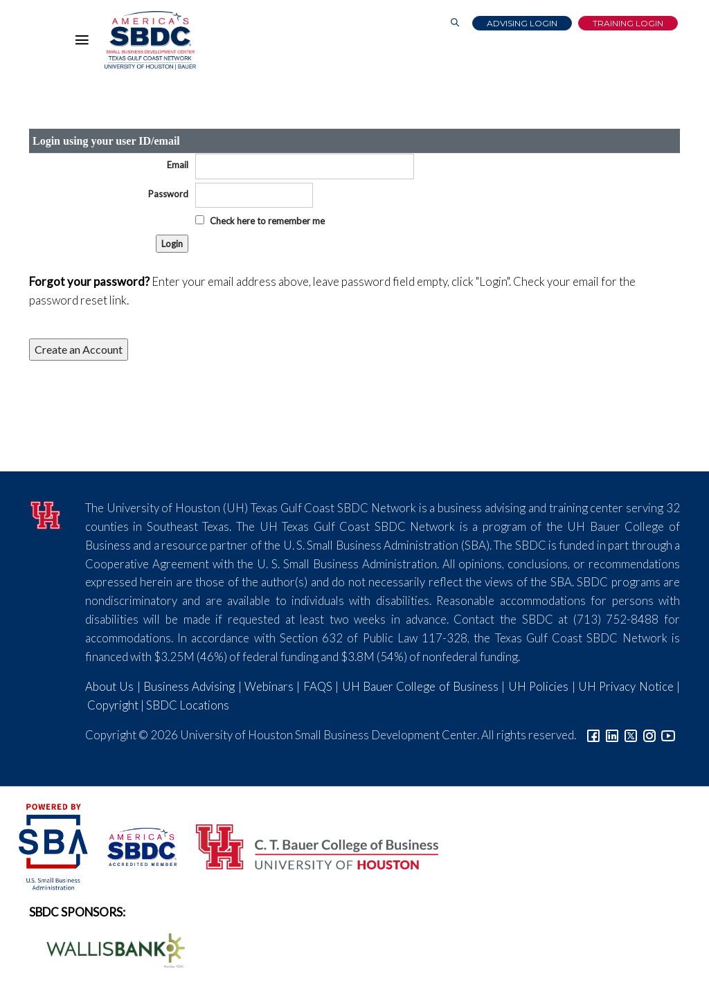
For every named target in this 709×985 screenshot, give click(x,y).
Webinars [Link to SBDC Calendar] (269, 686)
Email (177, 164)
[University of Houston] (46, 513)
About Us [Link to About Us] (109, 686)
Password (168, 193)
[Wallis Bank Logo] (108, 948)
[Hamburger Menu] (85, 42)
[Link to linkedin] (612, 735)
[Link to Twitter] (630, 735)
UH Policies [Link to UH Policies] (538, 686)
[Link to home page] (150, 40)
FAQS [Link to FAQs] (317, 686)
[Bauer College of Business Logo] (308, 845)
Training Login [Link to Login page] (628, 23)
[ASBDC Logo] (134, 845)
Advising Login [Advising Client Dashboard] (522, 23)
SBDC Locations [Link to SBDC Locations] (187, 705)
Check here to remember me (267, 220)
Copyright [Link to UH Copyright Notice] (112, 705)
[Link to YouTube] (668, 735)
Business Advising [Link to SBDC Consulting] (189, 686)
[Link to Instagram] (649, 735)
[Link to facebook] (593, 735)
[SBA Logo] (54, 845)
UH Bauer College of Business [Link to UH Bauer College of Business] (420, 686)
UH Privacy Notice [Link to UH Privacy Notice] (626, 686)
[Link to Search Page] (455, 23)
